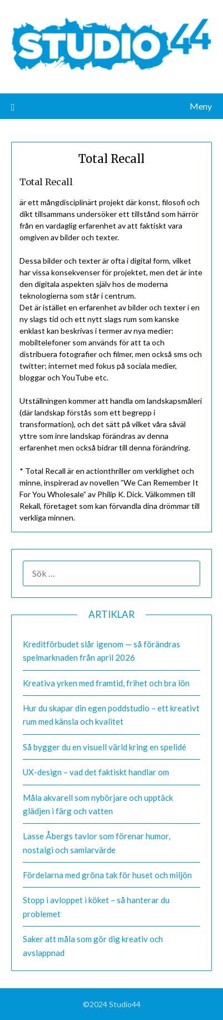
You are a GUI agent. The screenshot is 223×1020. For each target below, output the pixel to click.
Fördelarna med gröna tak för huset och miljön (107, 875)
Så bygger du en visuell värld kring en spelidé (104, 747)
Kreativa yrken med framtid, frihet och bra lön (106, 683)
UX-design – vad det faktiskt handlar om (96, 772)
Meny (201, 106)
